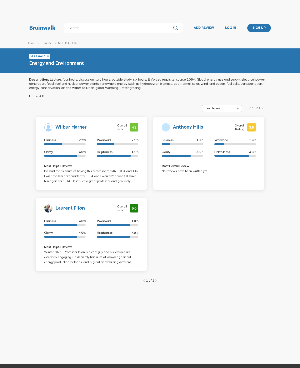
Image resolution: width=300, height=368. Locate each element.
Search (46, 43)
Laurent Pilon (70, 208)
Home (30, 43)
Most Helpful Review (58, 166)
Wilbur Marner (71, 127)
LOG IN (230, 28)
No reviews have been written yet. (185, 171)
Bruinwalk (42, 28)
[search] (119, 28)
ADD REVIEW (204, 28)
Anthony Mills (188, 127)
